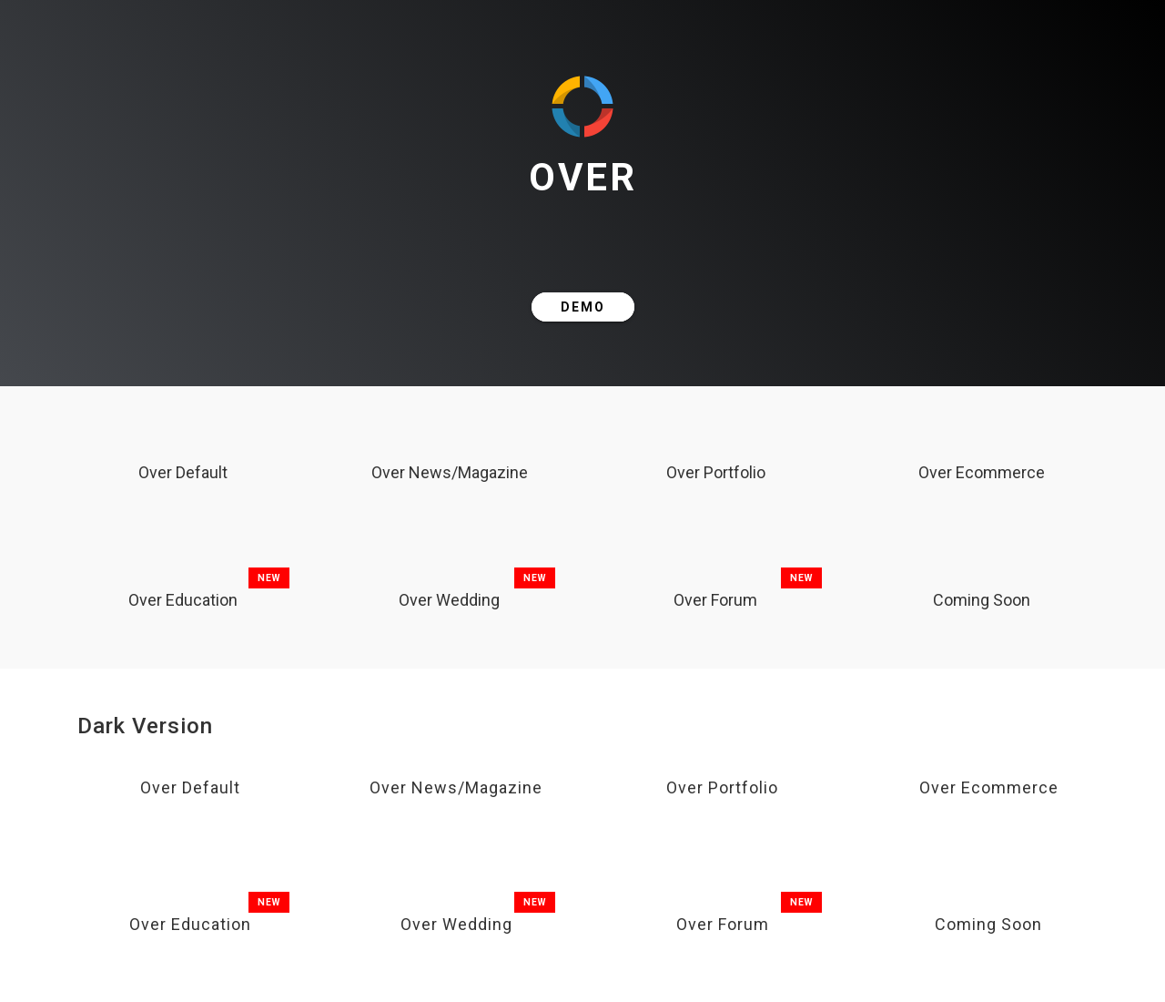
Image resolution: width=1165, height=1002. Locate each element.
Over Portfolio (715, 472)
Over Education (183, 599)
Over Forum (715, 599)
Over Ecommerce (981, 472)
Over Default (183, 472)
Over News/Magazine (449, 472)
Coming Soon (981, 599)
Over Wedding (449, 599)
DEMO (583, 307)
